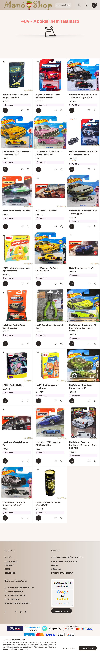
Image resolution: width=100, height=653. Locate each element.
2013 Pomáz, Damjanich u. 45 (21, 587)
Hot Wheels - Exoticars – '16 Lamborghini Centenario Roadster (82, 328)
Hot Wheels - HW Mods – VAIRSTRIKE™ (47, 269)
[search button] (79, 5)
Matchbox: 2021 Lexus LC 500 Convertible (48, 443)
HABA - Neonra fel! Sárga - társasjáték (48, 503)
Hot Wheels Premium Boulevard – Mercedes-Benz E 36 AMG (82, 445)
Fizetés (54, 565)
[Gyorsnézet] (28, 110)
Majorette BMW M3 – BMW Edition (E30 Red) (48, 95)
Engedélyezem (87, 648)
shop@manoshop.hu (17, 595)
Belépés (8, 557)
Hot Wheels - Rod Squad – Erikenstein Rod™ (81, 386)
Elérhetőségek (12, 599)
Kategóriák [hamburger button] (63, 5)
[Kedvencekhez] (22, 110)
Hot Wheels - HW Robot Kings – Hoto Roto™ (14, 503)
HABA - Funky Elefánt (13, 385)
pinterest (15, 611)
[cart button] (94, 5)
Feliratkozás (61, 611)
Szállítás (56, 569)
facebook (5, 611)
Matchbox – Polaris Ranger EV (15, 443)
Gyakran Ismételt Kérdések (18, 603)
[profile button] (86, 5)
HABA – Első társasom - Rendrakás (47, 386)
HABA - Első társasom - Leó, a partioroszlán (16, 269)
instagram (20, 611)
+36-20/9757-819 (15, 591)
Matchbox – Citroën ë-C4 (81, 267)
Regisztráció (11, 561)
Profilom (9, 565)
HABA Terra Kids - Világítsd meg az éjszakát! (15, 95)
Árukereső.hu (32, 630)
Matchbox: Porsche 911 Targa (16, 210)
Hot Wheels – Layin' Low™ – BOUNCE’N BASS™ (49, 153)
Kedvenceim (10, 573)
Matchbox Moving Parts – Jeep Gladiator (14, 326)
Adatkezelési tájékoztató (64, 561)
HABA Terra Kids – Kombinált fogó (49, 326)
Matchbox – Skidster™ (46, 210)
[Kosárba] (5, 110)
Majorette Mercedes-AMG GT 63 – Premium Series (83, 153)
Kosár (7, 569)
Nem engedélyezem (70, 648)
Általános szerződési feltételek (67, 557)
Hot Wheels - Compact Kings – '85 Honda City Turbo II (83, 95)
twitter (10, 611)
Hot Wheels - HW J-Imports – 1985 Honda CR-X (17, 153)
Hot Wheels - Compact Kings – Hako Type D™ (83, 212)
